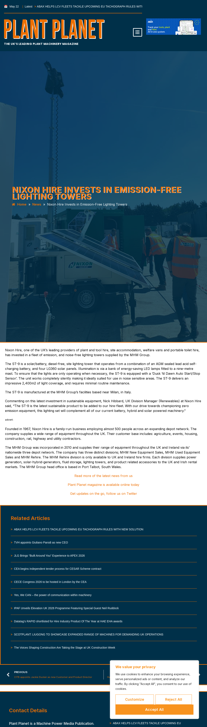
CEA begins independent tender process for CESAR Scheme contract (57, 568)
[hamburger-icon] (137, 32)
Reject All (173, 699)
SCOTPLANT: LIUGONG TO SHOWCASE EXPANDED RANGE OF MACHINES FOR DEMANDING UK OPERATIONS (88, 634)
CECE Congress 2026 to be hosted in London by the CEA (50, 581)
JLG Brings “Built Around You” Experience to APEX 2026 (49, 555)
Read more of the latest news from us (103, 476)
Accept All (154, 709)
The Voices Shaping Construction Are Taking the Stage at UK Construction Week (64, 647)
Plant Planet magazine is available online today (103, 485)
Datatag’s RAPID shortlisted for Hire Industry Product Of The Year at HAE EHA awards (68, 621)
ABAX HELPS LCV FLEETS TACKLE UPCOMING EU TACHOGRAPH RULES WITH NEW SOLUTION (89, 6)
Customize (134, 699)
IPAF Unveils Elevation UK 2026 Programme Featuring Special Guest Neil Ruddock (66, 608)
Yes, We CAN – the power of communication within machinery (53, 595)
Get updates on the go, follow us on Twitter (103, 494)
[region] (154, 689)
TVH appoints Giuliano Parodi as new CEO (41, 542)
